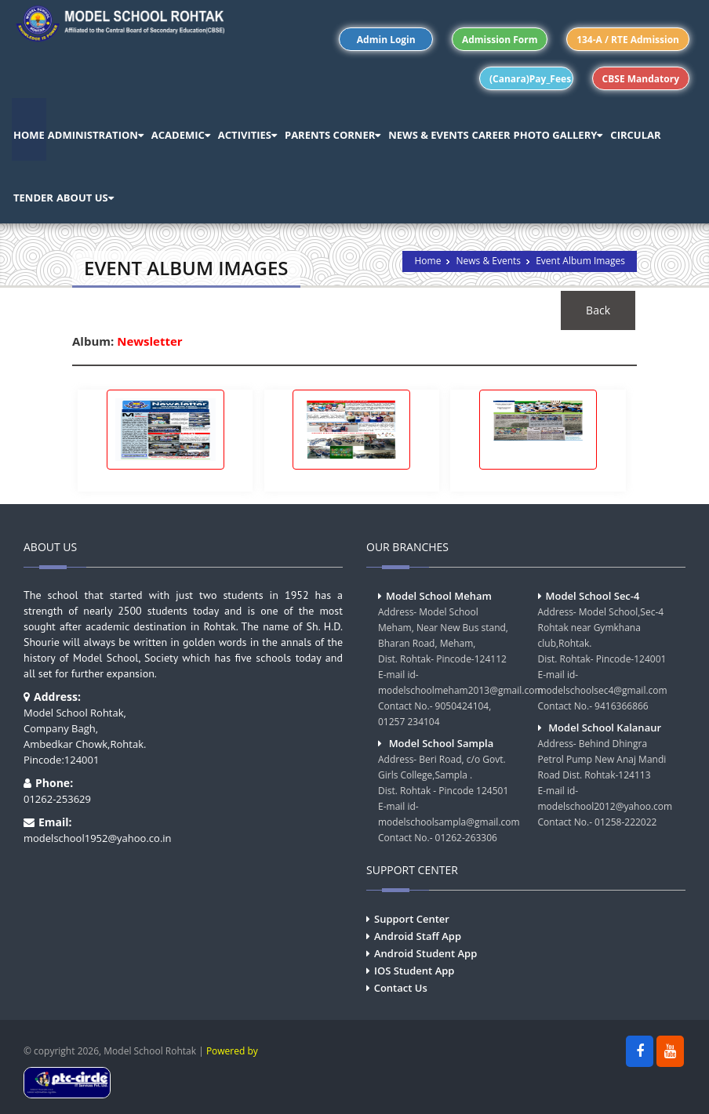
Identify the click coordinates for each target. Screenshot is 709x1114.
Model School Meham (439, 596)
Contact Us (400, 988)
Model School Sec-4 (593, 596)
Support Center (411, 919)
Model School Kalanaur (604, 727)
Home (427, 260)
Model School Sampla (441, 743)
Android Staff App (417, 936)
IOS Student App (414, 970)
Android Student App (425, 953)
